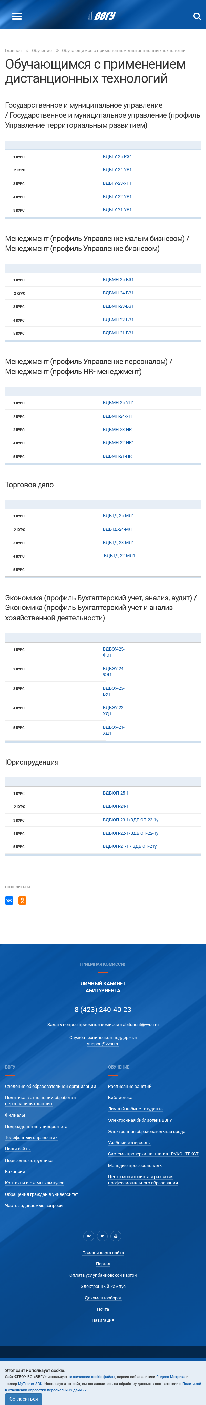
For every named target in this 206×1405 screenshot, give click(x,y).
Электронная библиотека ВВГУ (140, 1120)
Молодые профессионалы (135, 1165)
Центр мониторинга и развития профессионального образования (143, 1179)
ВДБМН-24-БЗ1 (118, 292)
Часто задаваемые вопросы (34, 1205)
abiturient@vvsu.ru (141, 1024)
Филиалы (15, 1115)
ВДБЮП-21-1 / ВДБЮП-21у (130, 846)
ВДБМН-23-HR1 (118, 429)
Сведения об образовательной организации (50, 1086)
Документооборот (103, 1297)
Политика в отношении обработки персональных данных (40, 1100)
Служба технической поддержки (103, 1037)
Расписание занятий (130, 1086)
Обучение (42, 50)
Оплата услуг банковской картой (103, 1275)
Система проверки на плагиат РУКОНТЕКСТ (153, 1153)
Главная (13, 50)
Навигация (103, 1320)
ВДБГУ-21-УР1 (118, 209)
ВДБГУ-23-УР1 (117, 183)
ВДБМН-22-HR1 (118, 442)
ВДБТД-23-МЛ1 (118, 542)
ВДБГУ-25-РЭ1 (117, 156)
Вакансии (15, 1171)
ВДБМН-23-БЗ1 (118, 306)
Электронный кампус (103, 1286)
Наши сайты (18, 1148)
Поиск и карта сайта (103, 1252)
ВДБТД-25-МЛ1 (119, 515)
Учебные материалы (129, 1142)
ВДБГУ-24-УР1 (117, 169)
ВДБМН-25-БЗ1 (118, 279)
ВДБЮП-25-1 (116, 793)
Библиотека (120, 1097)
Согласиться (23, 1399)
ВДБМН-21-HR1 (118, 456)
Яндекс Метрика (170, 1377)
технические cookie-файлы (91, 1377)
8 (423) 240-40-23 (103, 1010)
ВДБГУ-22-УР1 (117, 196)
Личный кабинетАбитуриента (103, 987)
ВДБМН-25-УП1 (118, 402)
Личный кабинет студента (135, 1108)
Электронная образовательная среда (146, 1131)
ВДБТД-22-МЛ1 (119, 555)
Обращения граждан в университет (41, 1194)
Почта (103, 1309)
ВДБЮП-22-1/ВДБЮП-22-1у (130, 833)
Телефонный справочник (31, 1137)
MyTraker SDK (30, 1384)
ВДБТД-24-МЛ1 (119, 529)
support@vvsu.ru (103, 1043)
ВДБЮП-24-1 (116, 806)
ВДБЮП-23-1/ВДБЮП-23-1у (130, 819)
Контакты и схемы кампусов (34, 1182)
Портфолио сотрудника (29, 1160)
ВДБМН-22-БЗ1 (118, 319)
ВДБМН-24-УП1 (118, 416)
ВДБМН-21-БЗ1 (118, 332)
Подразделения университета (36, 1126)
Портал (103, 1263)
